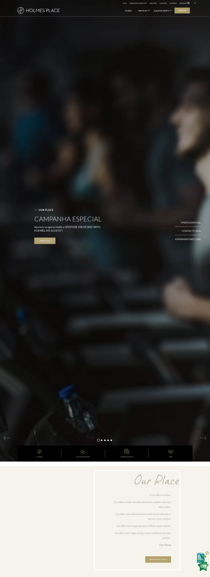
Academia (173, 3)
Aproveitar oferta (158, 559)
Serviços (142, 11)
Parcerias (153, 3)
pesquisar (183, 3)
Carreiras (163, 3)
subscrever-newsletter (138, 3)
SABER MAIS (45, 241)
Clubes (128, 11)
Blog (125, 3)
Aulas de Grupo (161, 11)
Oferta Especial (191, 222)
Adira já (182, 10)
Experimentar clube (188, 239)
